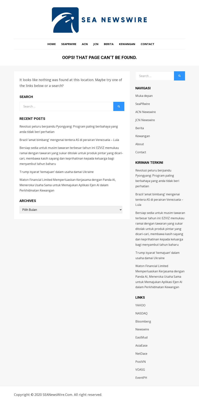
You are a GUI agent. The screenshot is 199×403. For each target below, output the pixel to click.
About (139, 144)
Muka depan (144, 96)
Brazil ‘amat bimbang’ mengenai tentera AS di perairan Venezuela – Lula (69, 140)
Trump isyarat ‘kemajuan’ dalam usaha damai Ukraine (56, 172)
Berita (108, 44)
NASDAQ (141, 313)
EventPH (141, 378)
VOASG (140, 370)
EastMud (141, 337)
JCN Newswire (145, 120)
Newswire (142, 329)
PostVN (140, 362)
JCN (95, 44)
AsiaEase (141, 345)
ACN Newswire (145, 112)
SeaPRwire (68, 44)
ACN (85, 44)
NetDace (141, 354)
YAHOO (140, 305)
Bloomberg (143, 321)
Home (51, 44)
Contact (147, 44)
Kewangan (127, 44)
